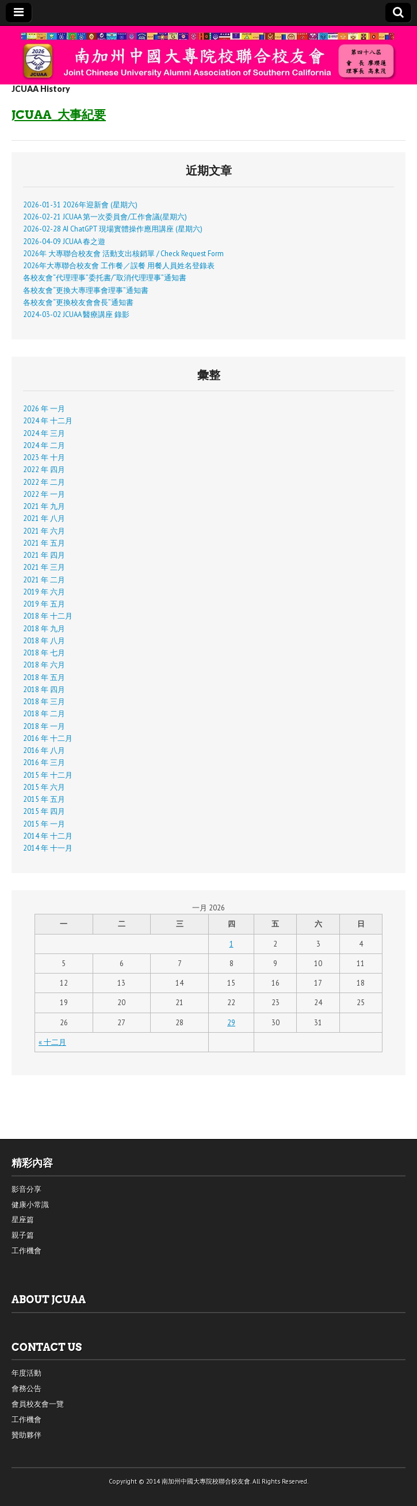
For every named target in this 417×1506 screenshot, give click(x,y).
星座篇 (23, 1220)
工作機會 (26, 1251)
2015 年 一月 (44, 823)
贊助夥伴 (26, 1435)
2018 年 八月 (44, 640)
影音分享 (26, 1189)
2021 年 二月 (44, 579)
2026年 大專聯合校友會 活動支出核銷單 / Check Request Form (123, 253)
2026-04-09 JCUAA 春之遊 (64, 241)
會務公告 (26, 1388)
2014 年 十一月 (47, 847)
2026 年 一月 (44, 408)
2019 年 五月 (44, 603)
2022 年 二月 (44, 481)
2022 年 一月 (44, 494)
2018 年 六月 (44, 664)
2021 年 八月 (44, 518)
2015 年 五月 (44, 799)
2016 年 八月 (44, 750)
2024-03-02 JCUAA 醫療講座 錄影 (76, 314)
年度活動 (26, 1373)
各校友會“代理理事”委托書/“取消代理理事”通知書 (104, 277)
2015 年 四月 (44, 811)
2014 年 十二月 (47, 835)
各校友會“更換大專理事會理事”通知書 (85, 290)
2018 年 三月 (44, 701)
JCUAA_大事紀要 (59, 114)
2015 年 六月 (44, 786)
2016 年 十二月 (47, 738)
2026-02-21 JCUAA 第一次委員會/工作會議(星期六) (105, 216)
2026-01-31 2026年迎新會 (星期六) (80, 204)
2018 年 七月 (44, 652)
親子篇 (23, 1235)
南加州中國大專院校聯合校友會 (206, 1481)
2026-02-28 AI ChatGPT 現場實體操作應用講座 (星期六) (112, 228)
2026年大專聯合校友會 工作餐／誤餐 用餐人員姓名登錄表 (119, 265)
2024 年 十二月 (47, 420)
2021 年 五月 (44, 542)
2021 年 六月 (44, 530)
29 (231, 1022)
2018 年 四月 (44, 689)
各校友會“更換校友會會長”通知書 (78, 302)
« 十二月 (52, 1042)
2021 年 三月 (44, 566)
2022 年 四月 (44, 469)
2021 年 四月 (44, 554)
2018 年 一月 (44, 726)
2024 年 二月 (44, 445)
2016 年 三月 (44, 762)
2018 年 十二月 (47, 615)
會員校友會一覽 (38, 1404)
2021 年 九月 (44, 506)
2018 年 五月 (44, 677)
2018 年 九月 (44, 628)
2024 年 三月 (44, 433)
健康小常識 (30, 1205)
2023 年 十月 (44, 457)
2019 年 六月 (44, 591)
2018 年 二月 (44, 713)
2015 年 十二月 (47, 774)
